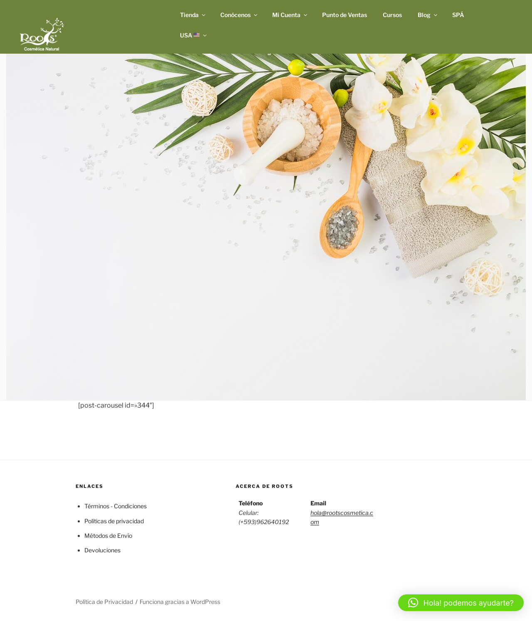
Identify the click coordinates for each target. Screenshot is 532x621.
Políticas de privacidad (114, 521)
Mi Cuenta (290, 14)
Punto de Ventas (344, 14)
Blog (428, 14)
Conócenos (239, 14)
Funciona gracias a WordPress (180, 601)
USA (194, 35)
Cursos (392, 14)
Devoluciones (102, 550)
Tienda (193, 14)
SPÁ (458, 14)
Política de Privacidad (104, 601)
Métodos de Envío (108, 535)
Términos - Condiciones (115, 506)
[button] (461, 602)
